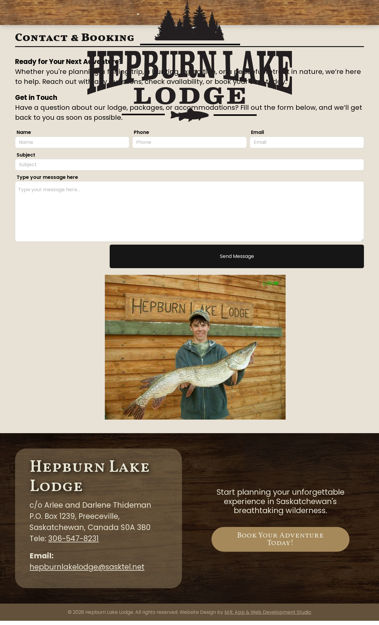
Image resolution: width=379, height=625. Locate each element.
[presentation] (61, 260)
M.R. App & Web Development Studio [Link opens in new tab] (267, 616)
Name (24, 136)
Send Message (237, 260)
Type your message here (47, 181)
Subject (26, 159)
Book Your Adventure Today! (280, 544)
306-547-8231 (73, 543)
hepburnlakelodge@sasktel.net (87, 571)
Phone (141, 136)
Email (257, 136)
